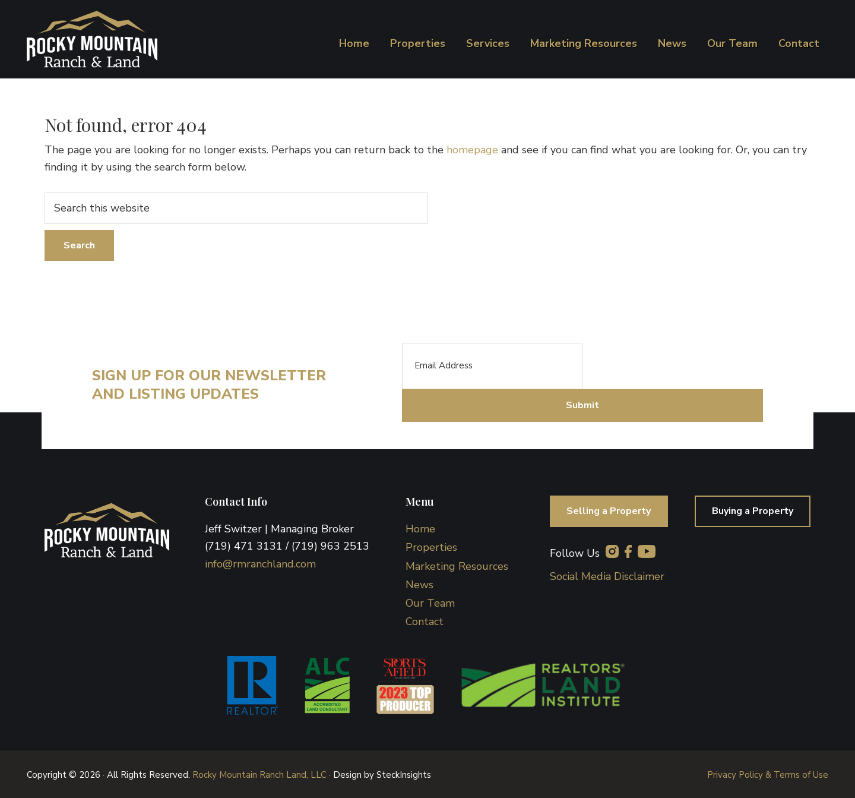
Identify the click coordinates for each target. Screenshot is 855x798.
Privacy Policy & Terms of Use (767, 774)
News (419, 583)
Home (420, 527)
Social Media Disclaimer (607, 574)
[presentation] (672, 366)
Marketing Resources (457, 564)
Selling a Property (611, 509)
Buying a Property (750, 509)
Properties (431, 546)
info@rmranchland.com (260, 562)
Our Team (430, 601)
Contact (425, 620)
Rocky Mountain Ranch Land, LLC (259, 774)
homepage (472, 150)
